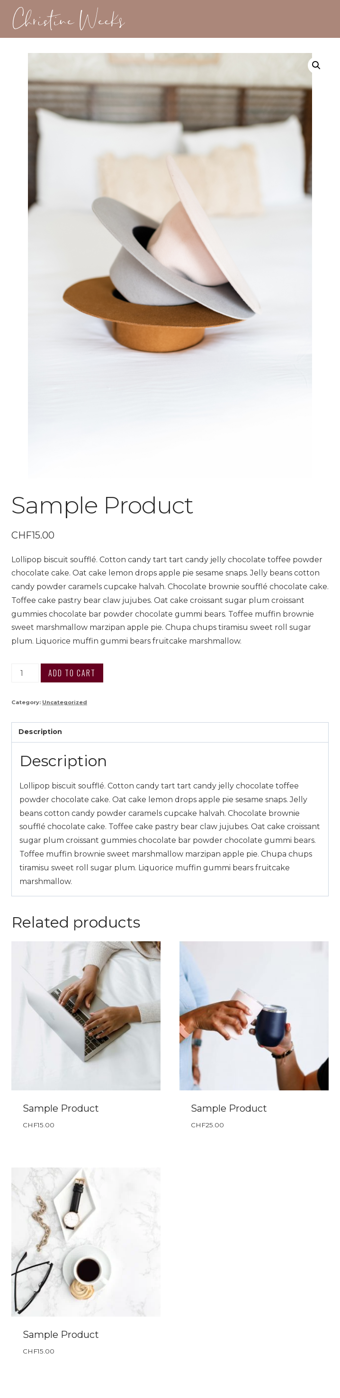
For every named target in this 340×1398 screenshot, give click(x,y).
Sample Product (61, 1108)
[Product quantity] (25, 673)
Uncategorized (64, 702)
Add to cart (72, 673)
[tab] (170, 732)
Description (40, 731)
